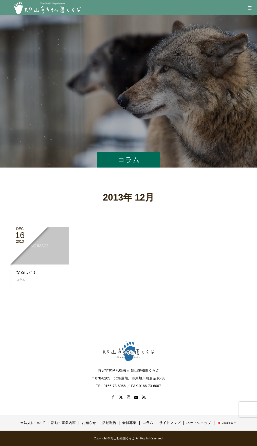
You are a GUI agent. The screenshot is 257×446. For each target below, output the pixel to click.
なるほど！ (26, 272)
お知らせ (89, 423)
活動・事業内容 (63, 423)
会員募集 (129, 423)
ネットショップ (198, 423)
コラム (20, 280)
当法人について (32, 423)
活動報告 (109, 423)
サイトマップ (169, 423)
